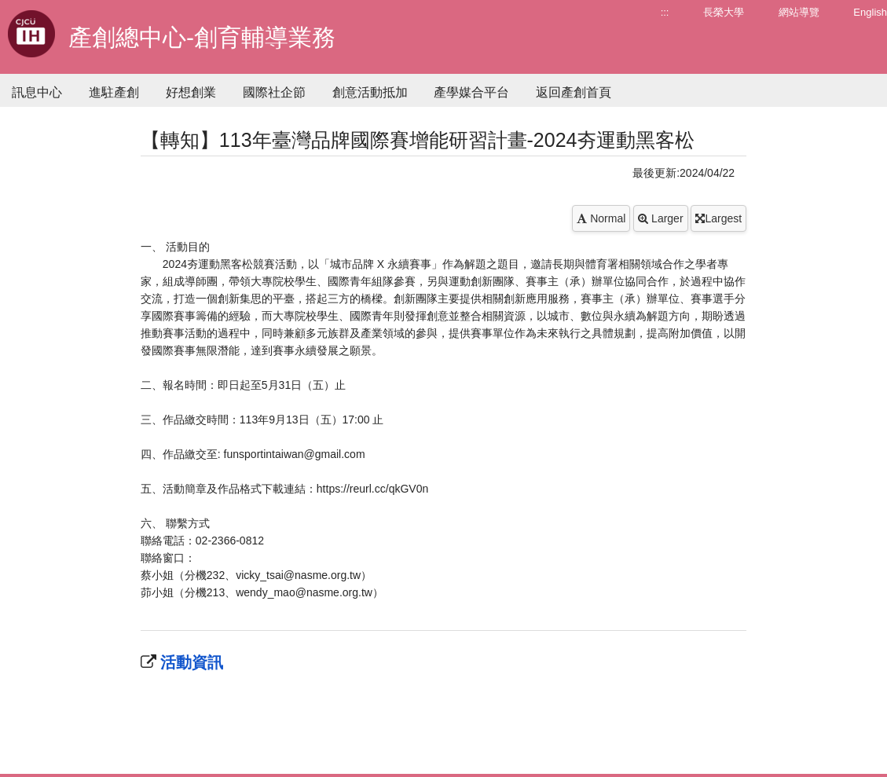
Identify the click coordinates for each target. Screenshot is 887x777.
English (870, 12)
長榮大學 (723, 12)
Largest (718, 218)
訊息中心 (37, 92)
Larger (660, 218)
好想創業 (191, 92)
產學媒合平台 (471, 92)
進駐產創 (114, 92)
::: (665, 12)
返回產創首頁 (573, 92)
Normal (601, 218)
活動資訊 (190, 662)
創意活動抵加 (370, 92)
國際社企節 (274, 92)
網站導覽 (799, 12)
